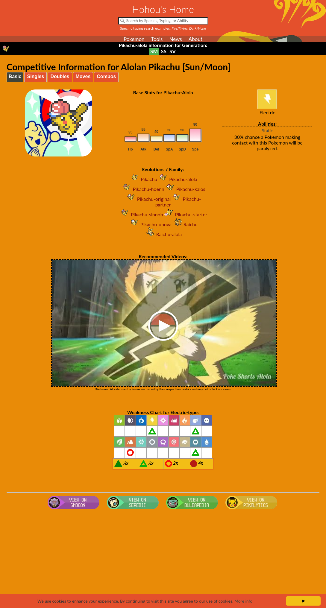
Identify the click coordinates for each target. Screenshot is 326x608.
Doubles (59, 76)
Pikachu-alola (177, 179)
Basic (15, 76)
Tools (157, 39)
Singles (35, 76)
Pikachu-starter (185, 214)
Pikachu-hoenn (142, 189)
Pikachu (143, 179)
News (175, 39)
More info (243, 601)
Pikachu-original (148, 199)
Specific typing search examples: (163, 28)
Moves (83, 76)
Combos (106, 76)
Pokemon (134, 39)
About (195, 39)
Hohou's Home (163, 9)
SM (154, 51)
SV (172, 51)
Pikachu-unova (150, 224)
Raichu (185, 224)
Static (267, 130)
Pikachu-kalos (184, 189)
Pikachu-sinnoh (141, 214)
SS (163, 51)
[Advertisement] (163, 559)
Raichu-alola (163, 234)
